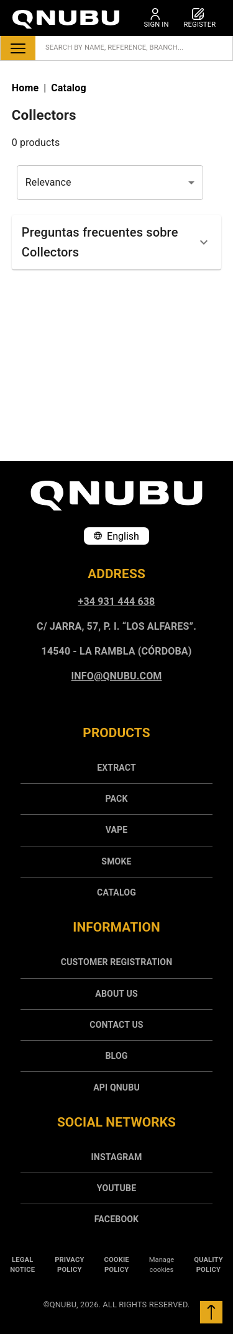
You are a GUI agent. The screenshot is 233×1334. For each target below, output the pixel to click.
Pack (116, 799)
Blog (116, 1056)
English (116, 536)
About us (116, 994)
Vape (117, 830)
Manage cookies (161, 1265)
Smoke (116, 861)
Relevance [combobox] (48, 182)
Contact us (116, 1025)
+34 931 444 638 (116, 601)
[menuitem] (116, 768)
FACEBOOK (116, 1219)
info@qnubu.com (116, 676)
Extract (116, 768)
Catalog (116, 892)
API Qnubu (116, 1087)
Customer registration (116, 962)
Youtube (116, 1188)
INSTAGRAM (116, 1157)
